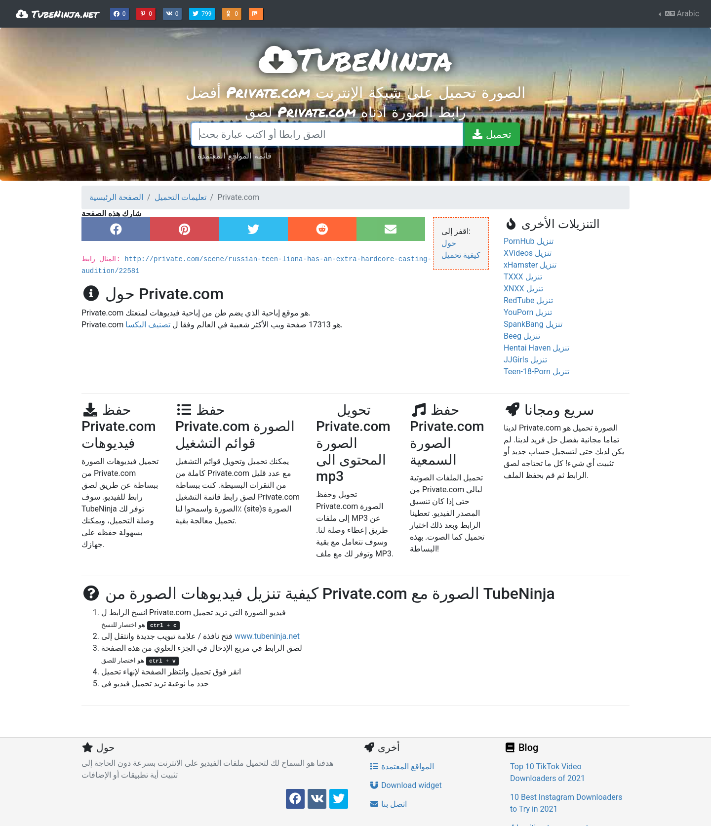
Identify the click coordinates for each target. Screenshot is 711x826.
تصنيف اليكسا (147, 324)
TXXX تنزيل (523, 276)
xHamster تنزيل (530, 265)
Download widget (405, 785)
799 (203, 12)
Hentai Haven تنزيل (536, 348)
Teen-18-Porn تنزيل (536, 371)
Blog (521, 747)
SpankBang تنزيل (533, 324)
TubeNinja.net (57, 14)
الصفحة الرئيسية (116, 197)
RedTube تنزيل (528, 300)
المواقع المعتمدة (401, 766)
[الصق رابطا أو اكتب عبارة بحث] (327, 134)
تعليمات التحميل (180, 197)
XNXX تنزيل (523, 288)
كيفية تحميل (460, 255)
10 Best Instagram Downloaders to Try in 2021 (566, 803)
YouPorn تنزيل (528, 312)
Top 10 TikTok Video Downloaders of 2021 (547, 772)
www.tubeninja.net (267, 636)
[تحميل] (491, 134)
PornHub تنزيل (528, 241)
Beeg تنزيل (522, 336)
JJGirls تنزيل (525, 359)
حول (448, 243)
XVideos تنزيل (528, 253)
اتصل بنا (388, 804)
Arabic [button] (681, 13)
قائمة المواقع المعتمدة (235, 155)
